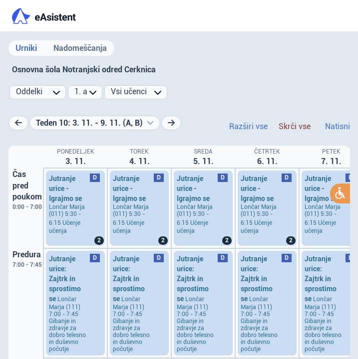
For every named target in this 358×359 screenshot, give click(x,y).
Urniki (26, 48)
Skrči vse (295, 126)
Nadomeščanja (80, 48)
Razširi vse (248, 126)
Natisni (337, 126)
